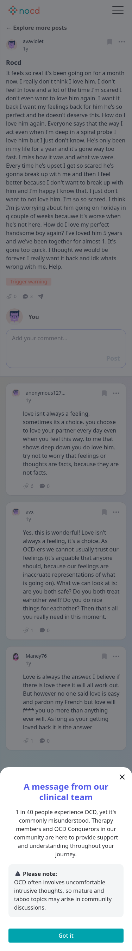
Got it (66, 935)
